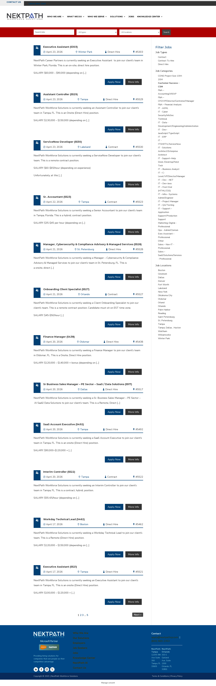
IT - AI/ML (163, 108)
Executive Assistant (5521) (60, 566)
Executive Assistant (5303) (60, 46)
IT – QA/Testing (166, 205)
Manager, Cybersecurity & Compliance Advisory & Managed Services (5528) (92, 244)
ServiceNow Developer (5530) (62, 141)
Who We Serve (96, 16)
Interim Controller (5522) (59, 471)
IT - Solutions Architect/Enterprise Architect (168, 151)
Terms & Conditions (160, 676)
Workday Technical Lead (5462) (64, 519)
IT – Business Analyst (168, 169)
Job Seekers (80, 648)
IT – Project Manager (168, 201)
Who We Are (54, 16)
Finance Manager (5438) (59, 336)
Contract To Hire (166, 60)
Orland (161, 302)
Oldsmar (84, 341)
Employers (79, 643)
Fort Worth (163, 284)
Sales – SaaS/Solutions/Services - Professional (170, 255)
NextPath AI (80, 662)
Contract (162, 57)
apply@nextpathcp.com (164, 637)
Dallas (83, 389)
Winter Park (85, 52)
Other (161, 240)
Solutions (116, 16)
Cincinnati (162, 273)
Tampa (84, 99)
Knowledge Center (148, 16)
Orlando (85, 294)
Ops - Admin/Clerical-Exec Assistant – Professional (168, 234)
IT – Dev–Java (165, 183)
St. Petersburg (85, 249)
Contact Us (14, 2)
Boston (84, 524)
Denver (161, 281)
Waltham (162, 331)
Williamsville (164, 334)
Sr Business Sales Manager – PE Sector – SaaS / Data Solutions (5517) (87, 384)
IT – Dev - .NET (165, 179)
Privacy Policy (176, 676)
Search (166, 32)
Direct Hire (163, 64)
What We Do (74, 16)
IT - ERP (162, 136)
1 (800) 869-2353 (37, 3)
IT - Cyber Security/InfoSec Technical (166, 115)
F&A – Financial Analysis (170, 104)
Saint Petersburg (166, 316)
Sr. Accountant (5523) (57, 196)
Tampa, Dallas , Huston (169, 327)
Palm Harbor (164, 309)
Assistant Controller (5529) (60, 94)
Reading (162, 313)
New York (162, 291)
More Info (133, 82)
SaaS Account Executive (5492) (63, 424)
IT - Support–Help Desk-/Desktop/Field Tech (168, 162)
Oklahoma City (165, 295)
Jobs (131, 16)
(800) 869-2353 (160, 641)
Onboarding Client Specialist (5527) (66, 289)
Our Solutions (81, 638)
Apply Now (114, 82)
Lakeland (85, 147)
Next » (137, 614)
